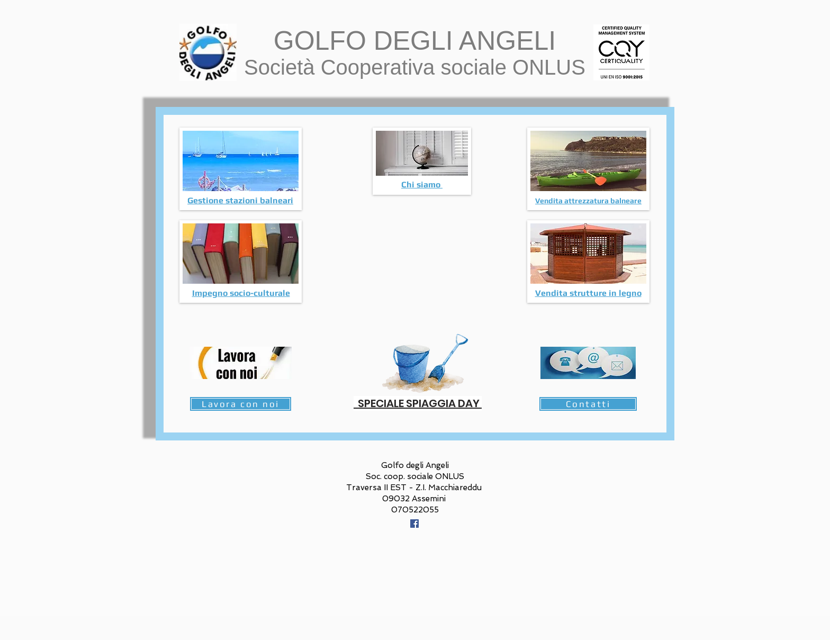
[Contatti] (588, 403)
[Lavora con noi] (241, 403)
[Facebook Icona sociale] (414, 523)
